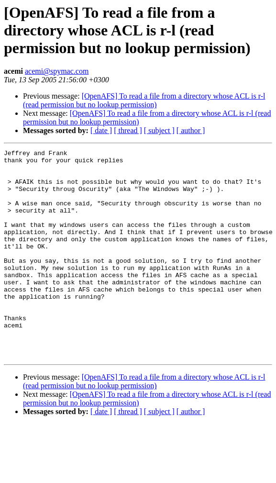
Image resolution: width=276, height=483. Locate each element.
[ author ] (191, 130)
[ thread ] (128, 130)
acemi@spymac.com (56, 71)
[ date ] (101, 130)
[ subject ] (159, 130)
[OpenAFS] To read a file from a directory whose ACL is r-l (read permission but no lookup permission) (144, 100)
